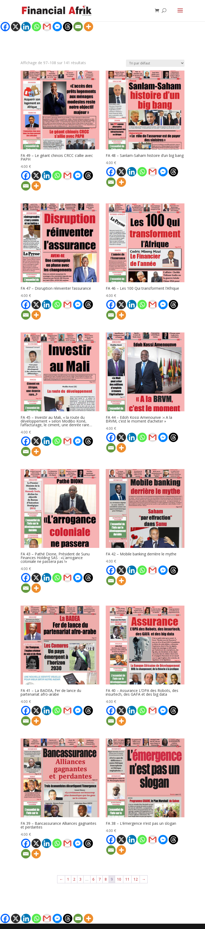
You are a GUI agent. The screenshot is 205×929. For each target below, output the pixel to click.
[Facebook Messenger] (57, 26)
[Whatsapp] (36, 26)
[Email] (78, 26)
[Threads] (67, 26)
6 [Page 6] (93, 879)
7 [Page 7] (99, 879)
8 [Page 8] (106, 879)
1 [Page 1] (68, 879)
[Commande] (155, 63)
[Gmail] (47, 26)
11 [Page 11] (127, 879)
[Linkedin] (26, 26)
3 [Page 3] (80, 879)
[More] (88, 26)
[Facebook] (5, 26)
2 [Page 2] (74, 879)
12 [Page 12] (135, 879)
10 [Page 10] (119, 879)
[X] (15, 26)
